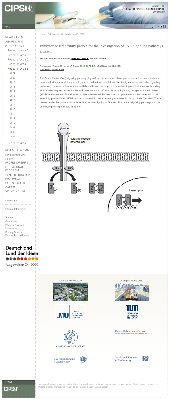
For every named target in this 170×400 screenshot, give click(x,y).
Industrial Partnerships (15, 181)
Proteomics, (46, 69)
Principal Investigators (106, 384)
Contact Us (153, 384)
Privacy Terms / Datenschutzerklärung (17, 233)
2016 (12, 95)
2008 (12, 132)
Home (43, 34)
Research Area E (18, 68)
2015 (12, 100)
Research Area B (18, 55)
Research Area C (18, 59)
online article (58, 69)
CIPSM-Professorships (16, 160)
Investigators (15, 154)
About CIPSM (14, 41)
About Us (61, 384)
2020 (12, 77)
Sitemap (9, 217)
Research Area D (18, 64)
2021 (12, 73)
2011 (12, 118)
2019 (12, 82)
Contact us (11, 221)
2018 (12, 86)
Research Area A (18, 50)
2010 (12, 122)
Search (105, 387)
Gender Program (17, 175)
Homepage (43, 384)
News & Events (15, 37)
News (52, 384)
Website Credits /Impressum (14, 227)
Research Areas (17, 150)
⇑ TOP (8, 382)
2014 (12, 104)
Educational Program (14, 168)
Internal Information (15, 209)
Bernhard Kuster (80, 58)
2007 (12, 136)
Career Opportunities (15, 189)
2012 (12, 114)
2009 (12, 127)
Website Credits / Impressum (51, 387)
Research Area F (18, 143)
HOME (7, 27)
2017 (12, 91)
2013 (12, 109)
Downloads (11, 200)
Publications (14, 46)
